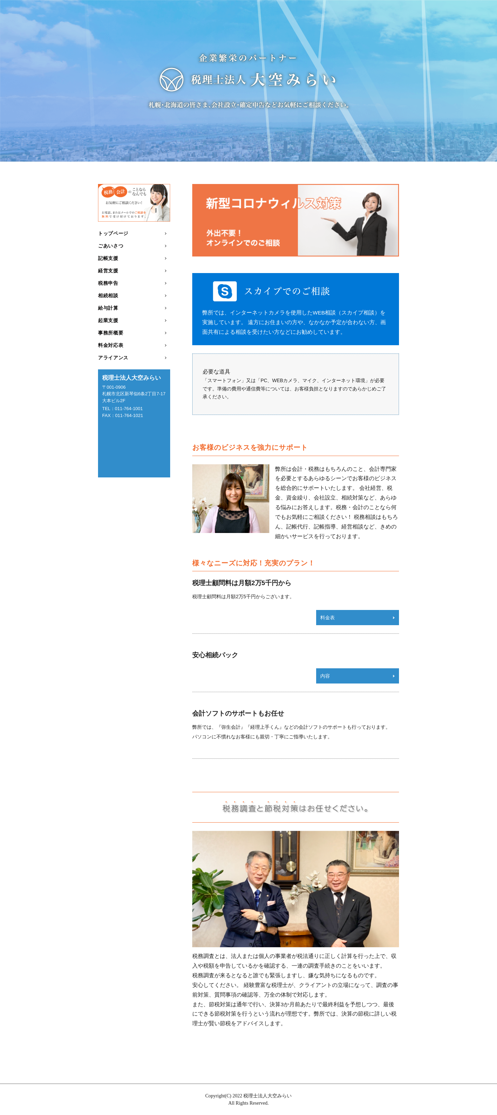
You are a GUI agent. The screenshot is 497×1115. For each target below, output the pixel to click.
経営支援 (108, 270)
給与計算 (108, 308)
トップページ (113, 233)
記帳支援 (108, 258)
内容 (325, 676)
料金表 (327, 617)
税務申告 (108, 283)
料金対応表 (110, 345)
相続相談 (108, 295)
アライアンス (113, 357)
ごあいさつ (110, 246)
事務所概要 (110, 333)
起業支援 (108, 320)
